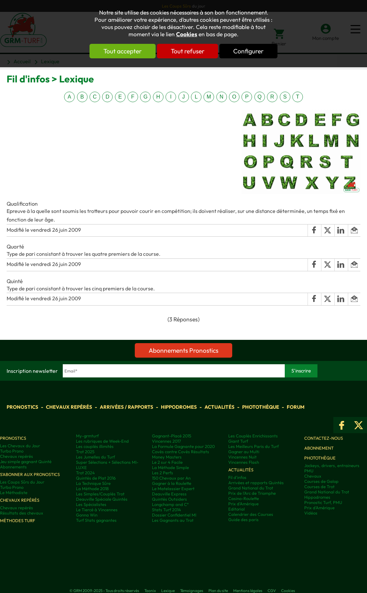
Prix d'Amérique (243, 503)
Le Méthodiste (13, 492)
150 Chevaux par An (171, 478)
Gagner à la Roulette (171, 483)
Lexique (168, 590)
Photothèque (260, 407)
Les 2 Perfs (162, 472)
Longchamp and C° (170, 504)
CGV (272, 590)
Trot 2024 (85, 472)
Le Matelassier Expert (173, 488)
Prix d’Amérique (319, 507)
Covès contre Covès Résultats (180, 451)
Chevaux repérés (69, 407)
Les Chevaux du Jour (20, 445)
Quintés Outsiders (169, 499)
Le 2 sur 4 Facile (167, 462)
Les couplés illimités (95, 446)
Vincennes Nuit (242, 457)
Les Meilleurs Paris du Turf (253, 446)
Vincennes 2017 (166, 441)
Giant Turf (238, 441)
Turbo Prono (11, 451)
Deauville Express (169, 493)
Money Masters (167, 457)
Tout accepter (122, 51)
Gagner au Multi (243, 451)
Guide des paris (243, 519)
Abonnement (319, 448)
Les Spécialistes (91, 504)
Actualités (219, 407)
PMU (308, 470)
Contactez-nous (323, 438)
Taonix (150, 590)
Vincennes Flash (243, 462)
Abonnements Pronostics (183, 350)
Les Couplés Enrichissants (253, 435)
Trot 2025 (85, 451)
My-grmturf (87, 435)
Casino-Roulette (243, 498)
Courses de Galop (321, 481)
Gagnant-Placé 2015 (171, 435)
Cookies (186, 34)
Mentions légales (247, 590)
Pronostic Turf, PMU (323, 502)
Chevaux (312, 476)
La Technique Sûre (93, 483)
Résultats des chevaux (21, 513)
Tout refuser (187, 51)
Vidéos (310, 513)
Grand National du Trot (250, 487)
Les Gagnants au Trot (173, 520)
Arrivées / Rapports (126, 407)
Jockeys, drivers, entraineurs (331, 465)
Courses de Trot (319, 486)
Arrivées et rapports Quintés (256, 482)
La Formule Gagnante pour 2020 (183, 446)
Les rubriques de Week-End (102, 441)
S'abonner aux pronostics (30, 474)
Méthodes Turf (17, 520)
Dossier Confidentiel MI (174, 515)
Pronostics (22, 407)
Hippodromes (179, 407)
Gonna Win (86, 515)
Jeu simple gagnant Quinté (26, 461)
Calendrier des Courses (250, 514)
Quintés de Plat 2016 (96, 478)
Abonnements (13, 466)
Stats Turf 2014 (166, 509)
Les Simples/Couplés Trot (100, 493)
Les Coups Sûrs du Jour (22, 482)
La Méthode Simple (170, 467)
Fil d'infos (237, 477)
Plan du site (218, 590)
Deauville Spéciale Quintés (102, 499)
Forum (296, 407)
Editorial (236, 509)
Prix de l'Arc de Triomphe (252, 493)
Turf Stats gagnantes (96, 520)
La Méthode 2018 (92, 488)
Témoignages (191, 590)
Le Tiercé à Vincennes (97, 509)
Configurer (249, 51)
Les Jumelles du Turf (95, 457)
